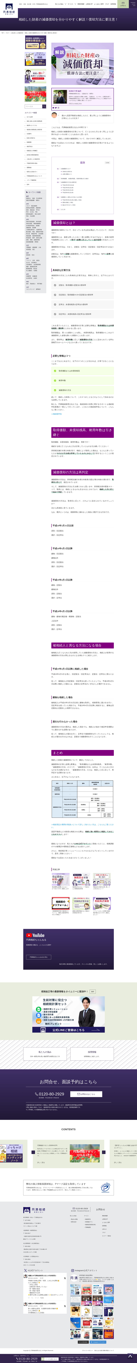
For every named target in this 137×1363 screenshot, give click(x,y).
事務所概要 (81, 4)
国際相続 (29, 167)
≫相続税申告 (56, 414)
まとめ (63, 209)
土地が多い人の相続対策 (33, 159)
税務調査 (29, 142)
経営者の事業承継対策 (32, 155)
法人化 (28, 262)
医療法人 (28, 198)
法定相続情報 (37, 264)
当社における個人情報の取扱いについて (104, 1350)
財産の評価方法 (31, 138)
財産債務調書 (29, 242)
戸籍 (36, 212)
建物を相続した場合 (67, 202)
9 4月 (41, 1306)
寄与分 (38, 210)
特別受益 (28, 249)
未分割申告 (29, 278)
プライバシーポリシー (87, 1350)
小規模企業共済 (30, 229)
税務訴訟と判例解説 (32, 150)
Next (103, 1152)
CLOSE (107, 162)
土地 (39, 247)
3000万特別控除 (30, 221)
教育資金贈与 (29, 214)
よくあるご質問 (98, 4)
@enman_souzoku (33, 1278)
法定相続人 (34, 262)
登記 (33, 249)
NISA (33, 255)
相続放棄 (28, 236)
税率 (33, 238)
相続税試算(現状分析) (90, 1224)
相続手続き (30, 146)
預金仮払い (33, 283)
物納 (27, 266)
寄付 (27, 212)
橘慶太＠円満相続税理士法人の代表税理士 (42, 1275)
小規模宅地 (39, 229)
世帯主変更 (29, 223)
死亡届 (28, 233)
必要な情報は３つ (67, 174)
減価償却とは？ (66, 169)
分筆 (33, 260)
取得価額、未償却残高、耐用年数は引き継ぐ (75, 178)
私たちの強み (59, 4)
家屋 (27, 210)
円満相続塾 (88, 1227)
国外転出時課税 (30, 208)
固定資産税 (34, 206)
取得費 (34, 227)
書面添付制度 (39, 231)
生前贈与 (29, 133)
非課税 (35, 270)
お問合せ (100, 1209)
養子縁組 (39, 283)
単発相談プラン (89, 1222)
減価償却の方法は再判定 (69, 182)
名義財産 (34, 276)
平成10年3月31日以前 (68, 185)
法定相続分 (29, 264)
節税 (27, 240)
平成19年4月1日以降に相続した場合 (71, 200)
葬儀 (31, 240)
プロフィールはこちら (75, 103)
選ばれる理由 (74, 1219)
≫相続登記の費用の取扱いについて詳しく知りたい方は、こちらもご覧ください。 (82, 826)
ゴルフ (28, 206)
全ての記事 (30, 117)
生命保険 (40, 233)
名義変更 (28, 276)
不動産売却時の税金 (32, 163)
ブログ (107, 4)
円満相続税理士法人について (34, 176)
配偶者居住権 (33, 266)
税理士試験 (39, 238)
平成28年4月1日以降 (67, 192)
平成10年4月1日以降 (67, 187)
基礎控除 (38, 208)
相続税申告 (88, 1219)
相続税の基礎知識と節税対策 (34, 129)
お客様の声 (89, 4)
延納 (33, 198)
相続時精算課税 (36, 236)
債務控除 (28, 227)
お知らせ (104, 1229)
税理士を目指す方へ (32, 171)
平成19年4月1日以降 (67, 190)
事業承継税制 (37, 223)
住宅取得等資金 (30, 225)
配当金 (35, 268)
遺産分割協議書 (30, 200)
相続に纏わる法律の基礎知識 (34, 121)
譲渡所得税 (37, 240)
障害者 (36, 242)
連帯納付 (38, 289)
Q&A (28, 184)
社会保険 (32, 216)
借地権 (37, 225)
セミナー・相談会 (106, 1236)
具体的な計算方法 (67, 171)
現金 (27, 216)
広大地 (32, 212)
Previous (33, 1152)
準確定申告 (34, 233)
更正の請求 (38, 214)
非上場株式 (29, 270)
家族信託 (32, 210)
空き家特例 (39, 198)
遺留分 (37, 200)
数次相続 (28, 231)
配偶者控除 (29, 268)
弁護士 (38, 260)
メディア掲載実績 (31, 180)
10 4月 (41, 1278)
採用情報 (113, 4)
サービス (70, 4)
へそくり (28, 260)
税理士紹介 (74, 1222)
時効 (33, 231)
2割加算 (28, 255)
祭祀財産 (28, 238)
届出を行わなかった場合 (68, 205)
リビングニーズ (30, 289)
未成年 (35, 278)
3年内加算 (38, 221)
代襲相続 (28, 247)
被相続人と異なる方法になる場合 (71, 197)
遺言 (27, 283)
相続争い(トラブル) (32, 125)
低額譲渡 (34, 247)
